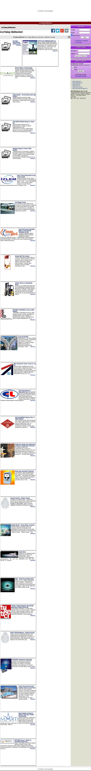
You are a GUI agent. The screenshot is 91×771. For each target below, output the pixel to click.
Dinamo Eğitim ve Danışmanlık (23, 68)
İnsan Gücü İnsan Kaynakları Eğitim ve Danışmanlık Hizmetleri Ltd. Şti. (27, 230)
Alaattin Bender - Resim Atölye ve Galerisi (23, 525)
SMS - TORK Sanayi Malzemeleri (24, 578)
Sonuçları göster (81, 76)
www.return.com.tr (77, 87)
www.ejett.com (76, 84)
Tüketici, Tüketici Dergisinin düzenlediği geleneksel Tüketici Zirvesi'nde (22, 606)
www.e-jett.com (76, 81)
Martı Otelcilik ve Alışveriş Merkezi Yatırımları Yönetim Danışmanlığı (26, 714)
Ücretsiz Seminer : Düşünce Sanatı (20, 498)
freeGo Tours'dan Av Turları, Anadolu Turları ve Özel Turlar (27, 687)
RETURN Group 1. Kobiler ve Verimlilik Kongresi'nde (23, 740)
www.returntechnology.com (79, 88)
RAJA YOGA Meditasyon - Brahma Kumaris (22, 632)
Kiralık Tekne (22, 552)
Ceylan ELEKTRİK (23, 336)
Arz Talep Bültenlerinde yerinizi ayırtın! (17, 42)
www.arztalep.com (77, 82)
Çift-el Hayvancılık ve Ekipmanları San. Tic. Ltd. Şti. (27, 391)
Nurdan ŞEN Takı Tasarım (22, 256)
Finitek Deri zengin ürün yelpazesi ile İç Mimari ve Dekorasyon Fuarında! (25, 445)
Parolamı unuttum (82, 41)
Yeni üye (79, 42)
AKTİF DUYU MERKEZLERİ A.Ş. (46, 41)
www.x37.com (76, 85)
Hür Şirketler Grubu (20, 202)
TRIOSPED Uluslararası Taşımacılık (22, 659)
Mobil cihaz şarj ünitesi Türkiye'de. (24, 471)
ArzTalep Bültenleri (45, 23)
